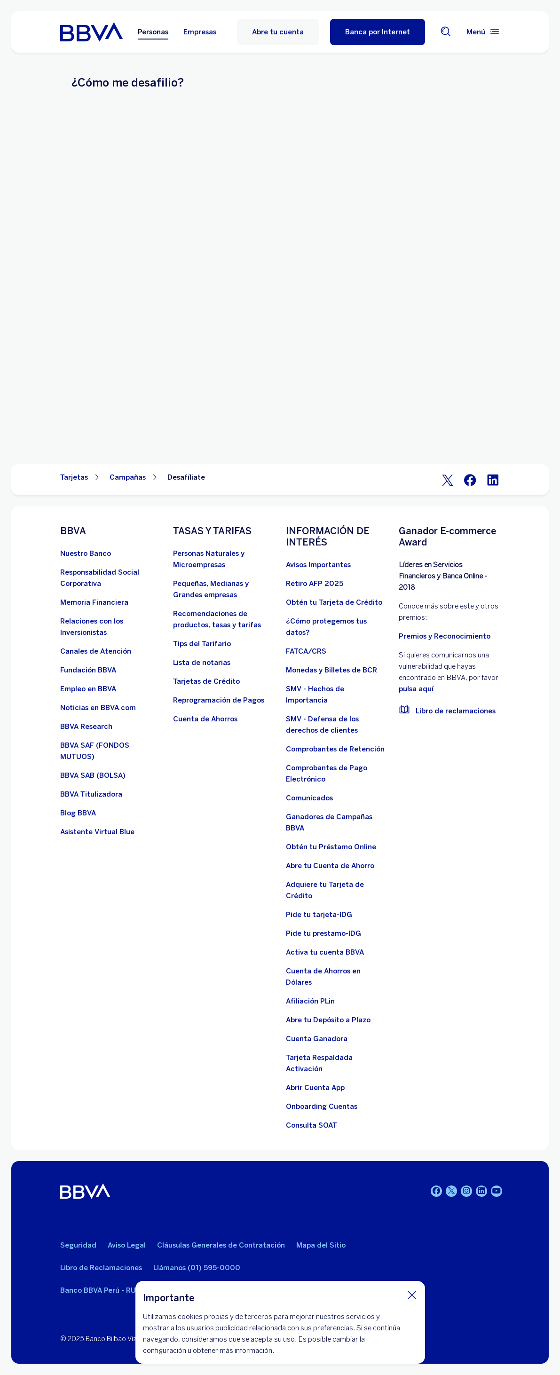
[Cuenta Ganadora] (316, 1038)
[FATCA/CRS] (306, 651)
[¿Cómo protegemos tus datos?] (336, 627)
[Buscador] (445, 32)
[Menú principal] (483, 32)
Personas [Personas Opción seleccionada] (153, 32)
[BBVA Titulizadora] (91, 794)
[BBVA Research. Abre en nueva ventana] (86, 726)
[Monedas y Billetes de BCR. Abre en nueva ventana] (331, 670)
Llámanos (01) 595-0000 (196, 1268)
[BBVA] (85, 1193)
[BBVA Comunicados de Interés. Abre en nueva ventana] (309, 798)
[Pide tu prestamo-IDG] (323, 933)
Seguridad (78, 1245)
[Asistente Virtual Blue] (97, 832)
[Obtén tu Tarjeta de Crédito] (334, 602)
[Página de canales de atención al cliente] (95, 651)
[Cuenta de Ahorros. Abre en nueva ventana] (205, 719)
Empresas (199, 32)
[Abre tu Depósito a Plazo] (328, 1020)
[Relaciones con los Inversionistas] (111, 627)
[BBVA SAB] (93, 775)
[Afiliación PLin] (310, 1001)
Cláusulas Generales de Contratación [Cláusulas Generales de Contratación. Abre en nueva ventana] (221, 1245)
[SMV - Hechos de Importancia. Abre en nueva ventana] (336, 694)
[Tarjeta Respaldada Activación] (336, 1063)
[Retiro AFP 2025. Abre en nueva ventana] (314, 583)
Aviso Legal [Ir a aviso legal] (127, 1245)
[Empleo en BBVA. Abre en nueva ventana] (88, 689)
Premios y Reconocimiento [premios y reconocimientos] (444, 636)
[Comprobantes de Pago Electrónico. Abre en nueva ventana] (336, 773)
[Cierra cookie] (412, 1294)
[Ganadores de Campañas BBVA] (336, 822)
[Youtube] (496, 1191)
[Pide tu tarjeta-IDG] (319, 914)
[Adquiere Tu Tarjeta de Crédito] (336, 890)
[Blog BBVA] (78, 813)
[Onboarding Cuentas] (321, 1106)
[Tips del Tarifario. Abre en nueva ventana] (202, 643)
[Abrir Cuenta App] (315, 1087)
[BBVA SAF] (111, 751)
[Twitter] (447, 479)
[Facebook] (470, 479)
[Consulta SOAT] (311, 1125)
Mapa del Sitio (321, 1245)
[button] (377, 32)
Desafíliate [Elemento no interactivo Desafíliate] (186, 477)
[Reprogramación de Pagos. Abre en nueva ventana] (218, 700)
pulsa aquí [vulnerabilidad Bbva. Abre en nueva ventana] (416, 689)
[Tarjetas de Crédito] (206, 681)
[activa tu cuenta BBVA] (325, 952)
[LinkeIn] (492, 479)
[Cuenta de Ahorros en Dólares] (336, 976)
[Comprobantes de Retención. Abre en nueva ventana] (335, 749)
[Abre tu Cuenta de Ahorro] (330, 865)
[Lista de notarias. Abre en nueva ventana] (201, 662)
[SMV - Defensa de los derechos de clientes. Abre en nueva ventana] (336, 724)
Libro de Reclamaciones (101, 1268)
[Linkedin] (481, 1191)
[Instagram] (466, 1191)
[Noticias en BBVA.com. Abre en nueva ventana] (98, 707)
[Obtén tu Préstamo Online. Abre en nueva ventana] (331, 847)
